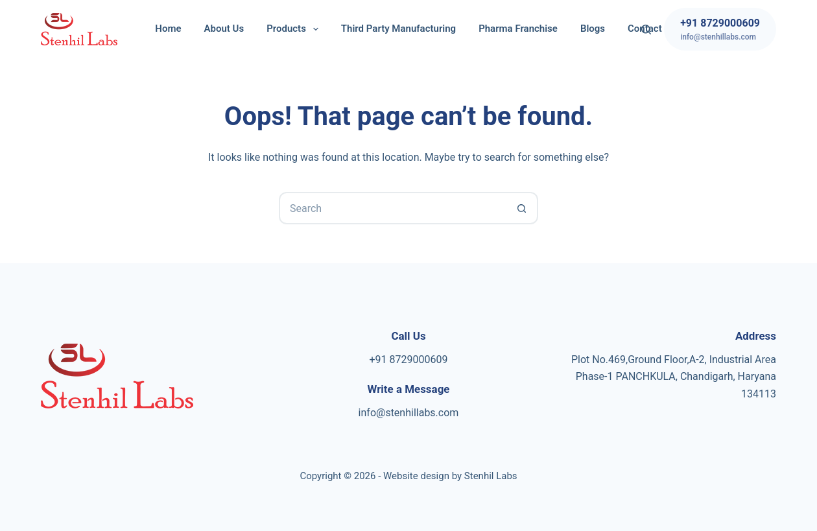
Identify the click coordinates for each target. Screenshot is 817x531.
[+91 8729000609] (720, 29)
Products (295, 29)
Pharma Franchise (518, 28)
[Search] (646, 29)
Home (168, 28)
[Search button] (522, 208)
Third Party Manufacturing (398, 28)
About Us (224, 28)
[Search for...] (392, 208)
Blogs (592, 28)
